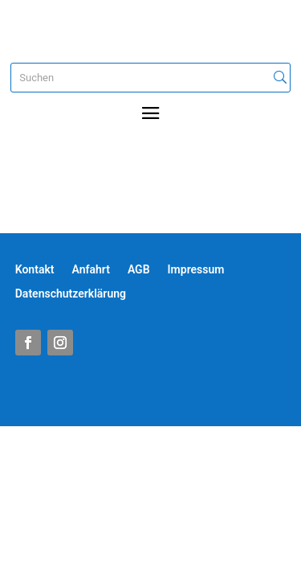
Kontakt (35, 270)
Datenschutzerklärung (70, 294)
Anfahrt (91, 270)
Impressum (196, 270)
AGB (139, 270)
